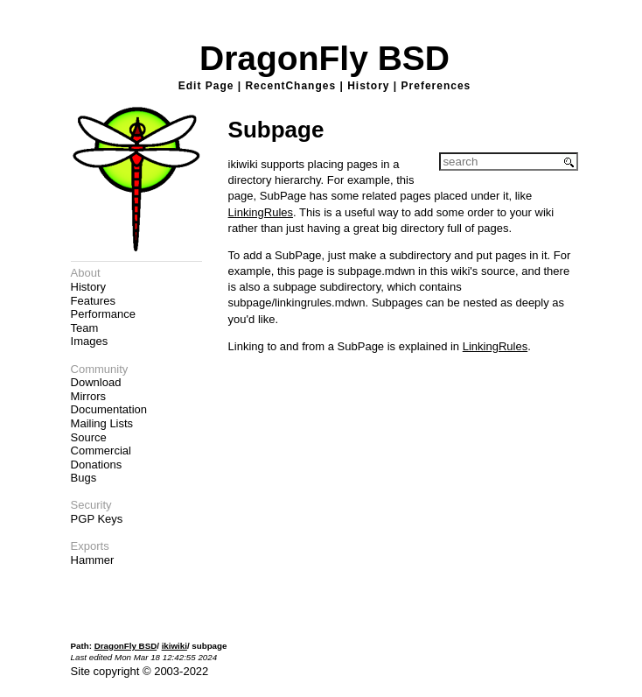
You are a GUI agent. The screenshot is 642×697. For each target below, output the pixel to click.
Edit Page (206, 86)
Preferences (436, 86)
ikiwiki (174, 646)
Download (96, 382)
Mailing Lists (102, 423)
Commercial (101, 450)
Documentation (109, 409)
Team (85, 327)
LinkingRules (260, 212)
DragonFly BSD (324, 58)
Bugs (84, 477)
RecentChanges (290, 86)
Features (93, 300)
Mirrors (88, 396)
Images (89, 341)
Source (89, 437)
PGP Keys (97, 518)
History (368, 86)
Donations (96, 464)
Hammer (93, 560)
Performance (103, 313)
